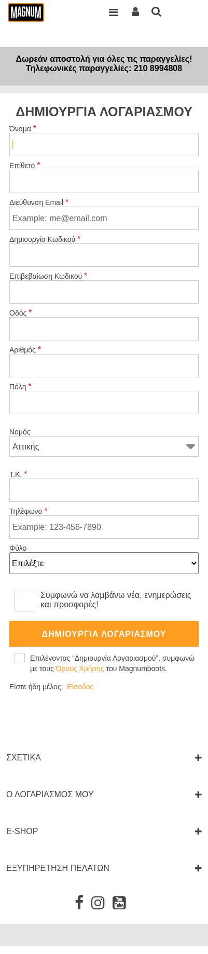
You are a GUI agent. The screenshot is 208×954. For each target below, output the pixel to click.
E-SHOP (22, 831)
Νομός (20, 432)
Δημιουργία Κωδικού (45, 239)
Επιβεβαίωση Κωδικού (48, 276)
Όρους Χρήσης (80, 668)
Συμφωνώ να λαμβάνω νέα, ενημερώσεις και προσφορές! (115, 600)
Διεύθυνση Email (39, 202)
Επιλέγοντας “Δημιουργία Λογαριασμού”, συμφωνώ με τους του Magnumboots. (112, 663)
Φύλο (17, 548)
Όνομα (23, 129)
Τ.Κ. (18, 474)
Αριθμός (25, 350)
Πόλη (20, 387)
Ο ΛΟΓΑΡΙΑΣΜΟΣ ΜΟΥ (50, 794)
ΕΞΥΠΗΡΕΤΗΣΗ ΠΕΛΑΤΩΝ (57, 868)
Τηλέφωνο (28, 511)
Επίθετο (24, 165)
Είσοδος (80, 687)
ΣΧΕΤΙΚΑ (23, 757)
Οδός (20, 313)
